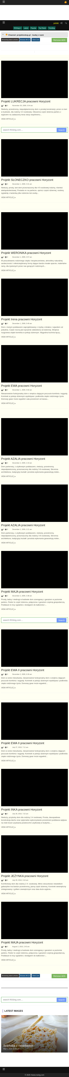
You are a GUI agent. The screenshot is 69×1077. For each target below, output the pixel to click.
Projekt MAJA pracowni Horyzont (22, 591)
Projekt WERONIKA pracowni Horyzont (26, 252)
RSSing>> (17, 28)
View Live (35, 40)
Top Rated (42, 28)
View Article (8, 119)
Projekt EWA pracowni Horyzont (21, 385)
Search (61, 130)
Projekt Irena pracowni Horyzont (21, 319)
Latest (26, 28)
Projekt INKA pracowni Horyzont (21, 809)
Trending (51, 28)
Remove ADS (59, 40)
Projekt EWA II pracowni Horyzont (22, 670)
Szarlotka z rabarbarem (18, 1045)
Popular (33, 28)
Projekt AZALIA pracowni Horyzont (23, 458)
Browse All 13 (25, 40)
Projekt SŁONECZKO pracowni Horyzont (27, 179)
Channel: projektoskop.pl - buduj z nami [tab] (24, 34)
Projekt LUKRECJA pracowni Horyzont (25, 101)
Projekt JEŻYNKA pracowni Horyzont (24, 876)
